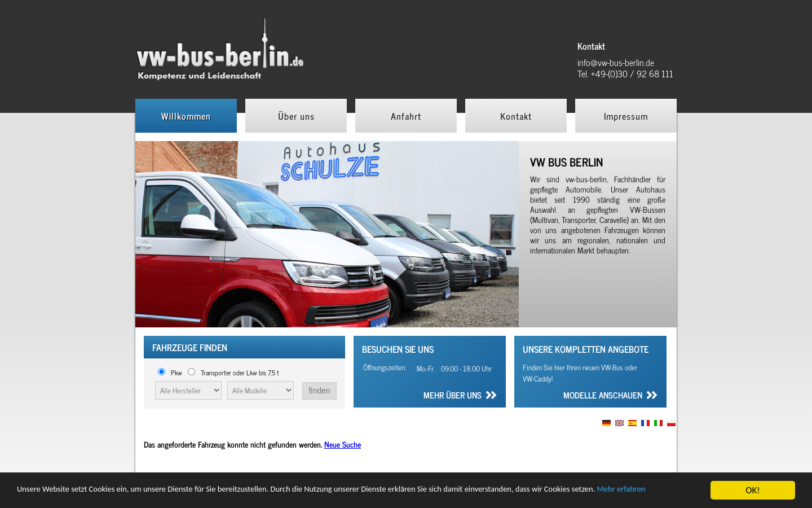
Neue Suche (342, 443)
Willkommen (186, 115)
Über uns (296, 115)
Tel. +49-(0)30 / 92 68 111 (625, 73)
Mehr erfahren (45, 495)
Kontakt (516, 115)
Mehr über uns (452, 396)
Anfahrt (406, 115)
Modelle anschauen (602, 396)
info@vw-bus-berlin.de (615, 62)
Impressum (626, 115)
